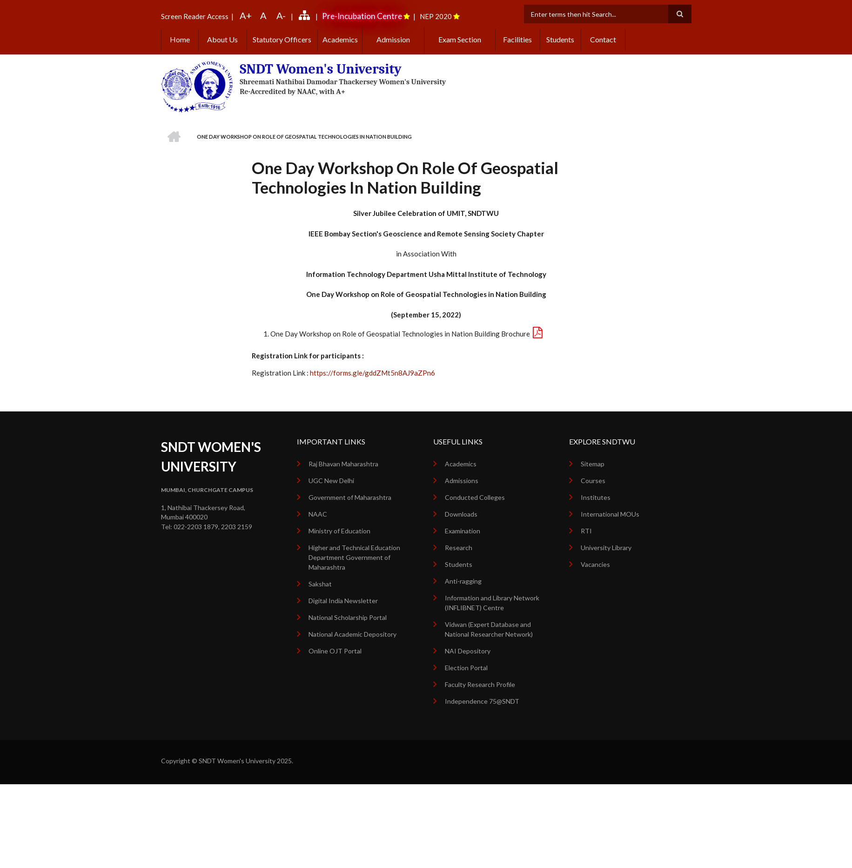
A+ (246, 15)
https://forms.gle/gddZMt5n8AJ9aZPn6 (372, 373)
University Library (606, 548)
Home (180, 39)
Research (458, 548)
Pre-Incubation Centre (362, 16)
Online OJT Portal (335, 651)
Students (560, 39)
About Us (222, 39)
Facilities (517, 39)
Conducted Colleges (475, 497)
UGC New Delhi (331, 480)
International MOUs (610, 514)
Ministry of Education (339, 531)
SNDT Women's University (321, 69)
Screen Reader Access (194, 16)
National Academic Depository (352, 634)
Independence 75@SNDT (482, 701)
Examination (462, 531)
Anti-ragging (463, 581)
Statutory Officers (282, 39)
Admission (393, 39)
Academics (340, 39)
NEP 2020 (435, 16)
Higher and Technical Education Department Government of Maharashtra (354, 557)
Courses (593, 480)
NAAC (318, 514)
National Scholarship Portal (348, 617)
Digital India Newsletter (343, 601)
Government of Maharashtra (350, 497)
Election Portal (466, 668)
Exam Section (459, 39)
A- (281, 15)
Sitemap (592, 464)
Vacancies (595, 564)
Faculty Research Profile (480, 684)
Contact (603, 39)
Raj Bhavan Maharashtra (343, 464)
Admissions (461, 480)
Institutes (595, 497)
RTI (586, 531)
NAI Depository (467, 651)
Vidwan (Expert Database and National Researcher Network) (489, 629)
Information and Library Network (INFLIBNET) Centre (492, 603)
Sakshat (320, 584)
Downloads (461, 514)
